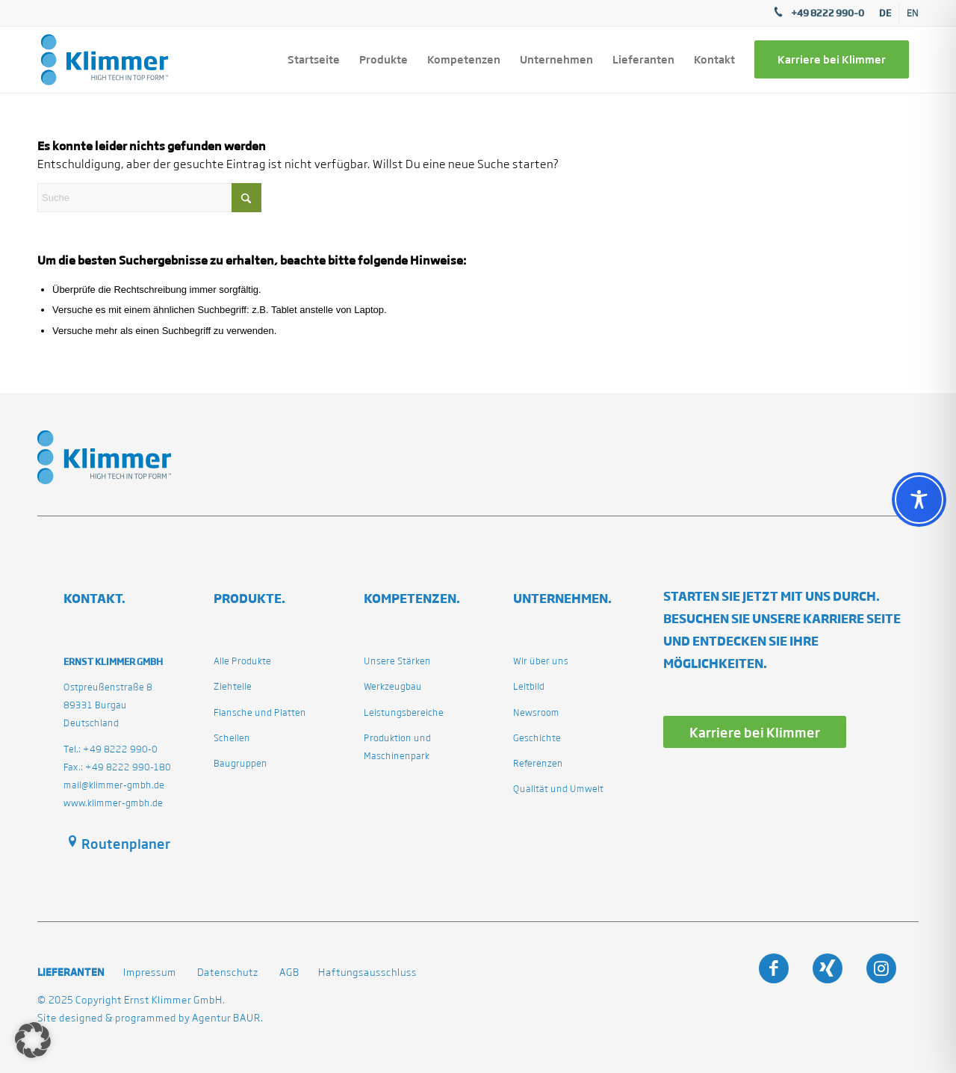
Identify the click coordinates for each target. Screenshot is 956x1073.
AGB (289, 972)
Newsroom (536, 712)
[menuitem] (885, 13)
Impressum (149, 972)
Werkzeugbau (393, 686)
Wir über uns (540, 661)
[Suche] (149, 197)
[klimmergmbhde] (104, 60)
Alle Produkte (242, 661)
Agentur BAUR (226, 1018)
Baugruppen (240, 763)
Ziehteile (233, 686)
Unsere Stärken (397, 661)
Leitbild (528, 686)
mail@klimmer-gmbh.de (113, 785)
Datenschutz (227, 972)
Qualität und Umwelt (558, 788)
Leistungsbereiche (404, 712)
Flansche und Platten (260, 712)
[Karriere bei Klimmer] (754, 732)
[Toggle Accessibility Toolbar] (919, 499)
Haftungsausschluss (367, 972)
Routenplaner (125, 843)
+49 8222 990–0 (827, 13)
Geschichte (537, 737)
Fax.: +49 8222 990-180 (117, 767)
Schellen (232, 737)
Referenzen (538, 763)
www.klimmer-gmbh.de (113, 802)
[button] (33, 1040)
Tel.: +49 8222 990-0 (110, 749)
